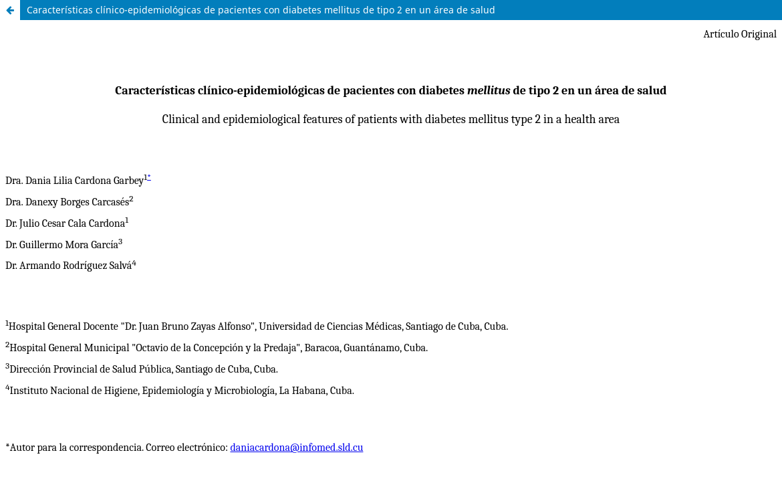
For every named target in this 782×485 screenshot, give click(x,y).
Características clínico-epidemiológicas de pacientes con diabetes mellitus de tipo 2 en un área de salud (261, 9)
